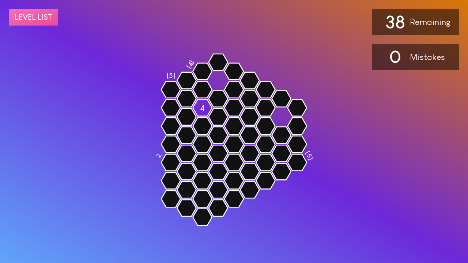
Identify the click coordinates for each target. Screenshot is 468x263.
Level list (33, 17)
